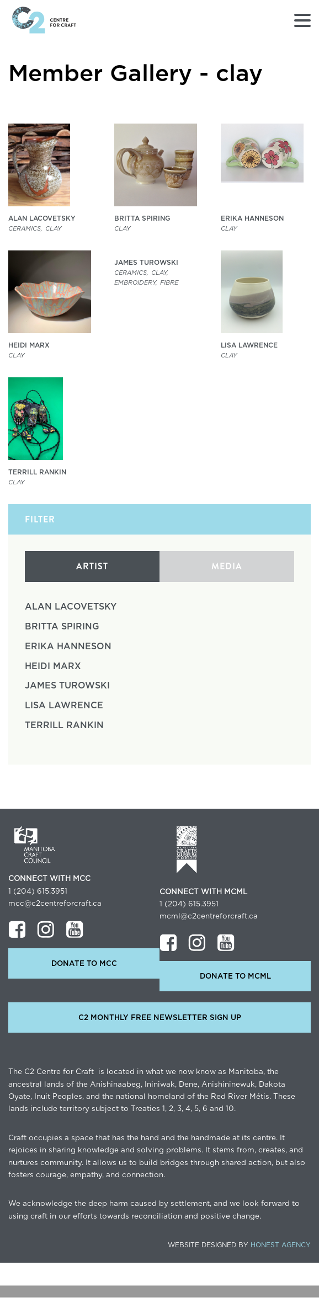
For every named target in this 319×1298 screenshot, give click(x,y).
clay (53, 229)
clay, (159, 273)
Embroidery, (135, 283)
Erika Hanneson (68, 646)
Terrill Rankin (64, 725)
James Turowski (67, 685)
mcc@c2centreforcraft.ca (55, 903)
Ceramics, (25, 229)
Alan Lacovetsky (70, 606)
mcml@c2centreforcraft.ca (209, 916)
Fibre (169, 283)
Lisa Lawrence (64, 705)
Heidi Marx (53, 666)
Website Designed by (239, 1245)
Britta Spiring (62, 626)
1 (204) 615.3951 (37, 891)
